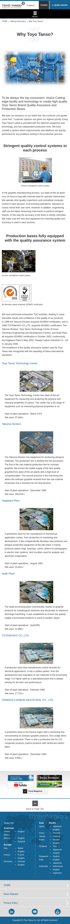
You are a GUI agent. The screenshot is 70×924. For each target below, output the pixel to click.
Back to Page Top (35, 809)
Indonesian (58, 866)
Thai (55, 846)
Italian (20, 848)
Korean (56, 839)
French (21, 855)
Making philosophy (18, 21)
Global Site (9, 823)
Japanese (57, 826)
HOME (4, 21)
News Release (11, 894)
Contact (44, 5)
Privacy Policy (11, 903)
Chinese (56, 833)
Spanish (21, 841)
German (21, 861)
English (21, 831)
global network (61, 5)
